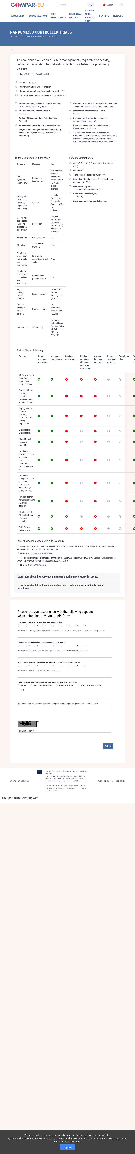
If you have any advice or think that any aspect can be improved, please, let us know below (58, 704)
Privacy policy (103, 781)
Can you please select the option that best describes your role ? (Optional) (47, 682)
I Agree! (67, 1147)
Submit (108, 746)
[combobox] (109, 5)
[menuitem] (18, 16)
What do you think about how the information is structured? (41, 642)
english (108, 5)
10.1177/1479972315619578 (38, 74)
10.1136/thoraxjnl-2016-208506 (39, 553)
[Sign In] (121, 4)
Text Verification (26, 730)
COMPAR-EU (23, 781)
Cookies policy (118, 781)
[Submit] (90, 4)
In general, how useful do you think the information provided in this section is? (49, 662)
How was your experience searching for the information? (40, 622)
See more (22, 114)
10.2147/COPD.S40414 (35, 565)
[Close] (121, 602)
